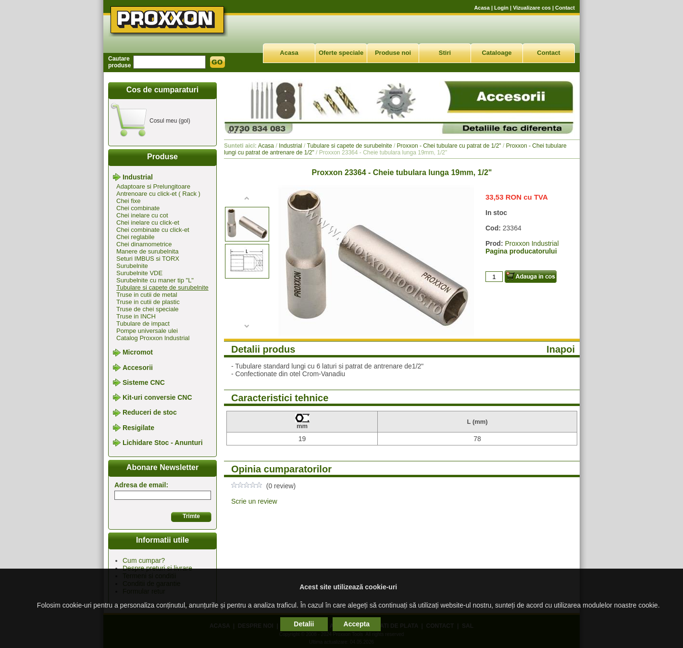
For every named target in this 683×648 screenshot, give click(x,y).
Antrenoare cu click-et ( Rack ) (158, 193)
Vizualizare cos (532, 8)
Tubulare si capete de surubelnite (162, 287)
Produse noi (393, 52)
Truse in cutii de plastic (148, 301)
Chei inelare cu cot (142, 215)
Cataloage (496, 52)
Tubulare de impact (143, 323)
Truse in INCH (136, 316)
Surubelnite (132, 265)
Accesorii (138, 367)
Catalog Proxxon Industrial (152, 338)
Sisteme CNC (144, 382)
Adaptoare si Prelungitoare (153, 186)
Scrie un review (254, 501)
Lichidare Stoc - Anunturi (163, 442)
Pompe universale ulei (147, 330)
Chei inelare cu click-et (147, 222)
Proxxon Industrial (532, 243)
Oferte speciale (341, 52)
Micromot (138, 352)
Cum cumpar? (144, 560)
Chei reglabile (135, 237)
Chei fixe (128, 200)
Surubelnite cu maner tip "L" (155, 280)
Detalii (304, 624)
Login (501, 8)
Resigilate (138, 428)
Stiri (445, 52)
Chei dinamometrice (144, 244)
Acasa (481, 8)
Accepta (357, 624)
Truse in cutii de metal (146, 294)
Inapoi (560, 349)
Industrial (138, 177)
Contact (565, 8)
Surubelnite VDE (139, 273)
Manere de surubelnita (147, 251)
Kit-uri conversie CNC (157, 397)
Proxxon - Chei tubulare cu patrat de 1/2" (449, 145)
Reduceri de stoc (150, 413)
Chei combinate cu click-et (152, 229)
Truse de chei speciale (147, 309)
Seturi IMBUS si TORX (147, 258)
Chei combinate (138, 208)
